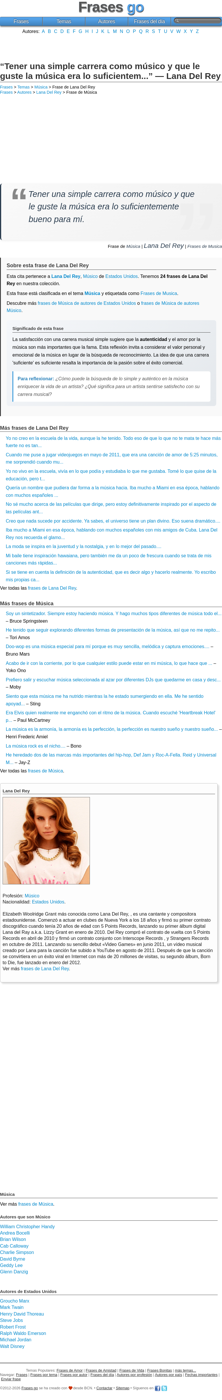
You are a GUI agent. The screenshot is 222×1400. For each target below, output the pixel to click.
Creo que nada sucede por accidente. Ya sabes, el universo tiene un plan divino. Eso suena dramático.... (113, 521)
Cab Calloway (14, 1246)
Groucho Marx (14, 1300)
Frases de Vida (131, 1370)
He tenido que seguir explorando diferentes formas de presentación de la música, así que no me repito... (113, 630)
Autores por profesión (134, 1375)
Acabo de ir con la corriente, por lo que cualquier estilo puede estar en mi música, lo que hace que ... (109, 663)
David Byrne (12, 1259)
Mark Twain (12, 1307)
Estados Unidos (122, 276)
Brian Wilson (13, 1239)
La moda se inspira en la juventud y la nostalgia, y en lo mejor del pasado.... (83, 546)
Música (41, 87)
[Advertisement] (111, 47)
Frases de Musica (204, 246)
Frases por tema (43, 1375)
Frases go (29, 1388)
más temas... (185, 1370)
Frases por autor (74, 1375)
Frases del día (149, 21)
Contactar (104, 1388)
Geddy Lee (11, 1265)
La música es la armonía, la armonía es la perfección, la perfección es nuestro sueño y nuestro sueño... (112, 729)
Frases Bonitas (159, 1370)
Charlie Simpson (17, 1252)
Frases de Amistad (101, 1370)
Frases (21, 21)
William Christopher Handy (27, 1226)
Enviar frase (11, 1379)
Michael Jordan (16, 1339)
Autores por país (168, 1375)
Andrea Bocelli (15, 1233)
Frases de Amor (70, 1370)
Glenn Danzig (14, 1271)
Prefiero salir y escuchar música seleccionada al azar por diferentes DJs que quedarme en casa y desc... (113, 679)
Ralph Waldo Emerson (23, 1333)
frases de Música (45, 770)
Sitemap (123, 1388)
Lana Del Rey (49, 92)
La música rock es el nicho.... (35, 746)
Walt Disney (12, 1346)
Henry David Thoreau (22, 1314)
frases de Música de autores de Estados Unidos (87, 303)
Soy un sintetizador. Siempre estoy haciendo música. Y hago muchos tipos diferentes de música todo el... (114, 613)
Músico (90, 276)
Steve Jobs (11, 1320)
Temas (64, 21)
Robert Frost (13, 1327)
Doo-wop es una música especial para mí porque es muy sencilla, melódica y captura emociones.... (107, 646)
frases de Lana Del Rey (52, 588)
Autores (106, 21)
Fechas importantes (201, 1375)
